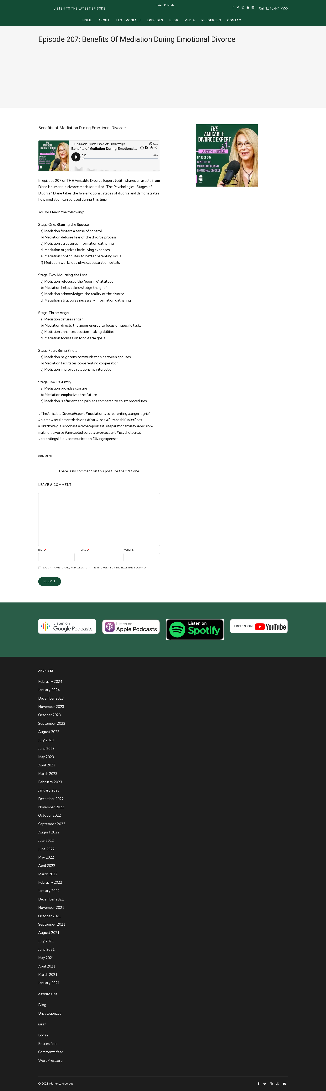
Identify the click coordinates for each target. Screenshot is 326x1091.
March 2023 (47, 773)
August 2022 (48, 832)
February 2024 (50, 681)
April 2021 (46, 966)
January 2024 (49, 690)
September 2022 (51, 824)
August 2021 (48, 932)
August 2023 (48, 731)
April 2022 (46, 865)
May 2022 (46, 857)
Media (190, 20)
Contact (235, 20)
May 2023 (46, 757)
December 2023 (51, 698)
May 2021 (46, 957)
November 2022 (51, 807)
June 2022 (46, 849)
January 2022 (49, 890)
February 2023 (50, 782)
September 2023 (51, 723)
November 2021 (51, 907)
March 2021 (47, 974)
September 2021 (51, 924)
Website (128, 550)
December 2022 (51, 799)
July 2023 (46, 740)
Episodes (155, 20)
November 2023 (51, 706)
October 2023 (49, 715)
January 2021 (49, 983)
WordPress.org (50, 1060)
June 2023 (46, 748)
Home (87, 20)
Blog (173, 20)
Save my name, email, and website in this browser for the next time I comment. (95, 568)
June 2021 (46, 949)
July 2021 (46, 941)
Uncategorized (49, 1013)
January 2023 (49, 790)
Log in (43, 1035)
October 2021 (49, 916)
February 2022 (50, 882)
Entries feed (47, 1043)
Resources (211, 20)
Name (42, 550)
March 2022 (47, 874)
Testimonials (128, 20)
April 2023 (46, 765)
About (104, 20)
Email (85, 550)
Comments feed (50, 1052)
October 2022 (49, 815)
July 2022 (46, 840)
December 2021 (51, 899)
